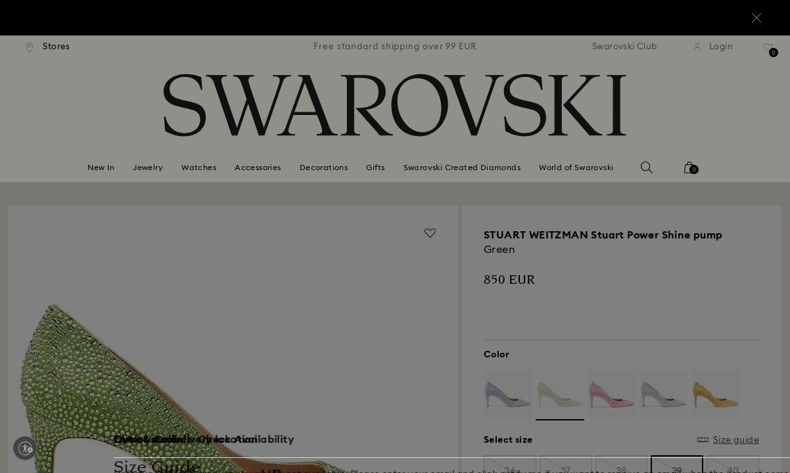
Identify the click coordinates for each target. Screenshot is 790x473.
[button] (611, 159)
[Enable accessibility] (25, 448)
